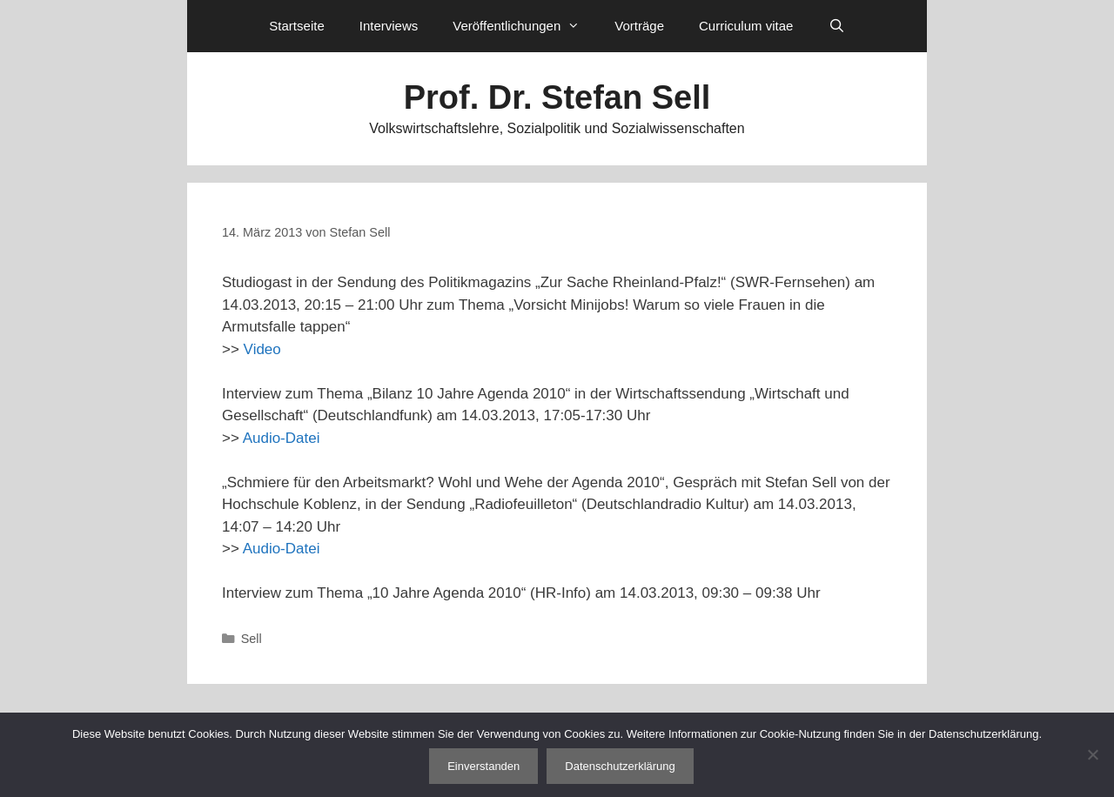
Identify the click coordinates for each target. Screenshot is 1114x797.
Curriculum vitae (746, 25)
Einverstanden (483, 766)
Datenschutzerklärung (619, 766)
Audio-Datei (281, 438)
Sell (251, 639)
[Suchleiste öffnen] (836, 26)
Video (262, 349)
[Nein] (1092, 754)
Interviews (389, 25)
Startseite (296, 25)
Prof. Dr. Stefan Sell (557, 97)
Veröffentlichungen (525, 26)
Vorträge (639, 25)
